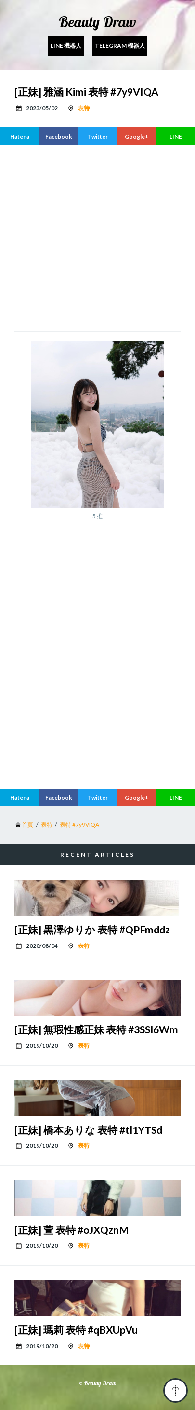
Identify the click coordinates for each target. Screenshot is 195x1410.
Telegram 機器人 (120, 45)
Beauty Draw (97, 21)
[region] (104, 237)
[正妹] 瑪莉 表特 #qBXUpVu (76, 1330)
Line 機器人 (66, 45)
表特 (84, 108)
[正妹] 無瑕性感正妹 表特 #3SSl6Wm (96, 1029)
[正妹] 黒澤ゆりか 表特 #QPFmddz (92, 929)
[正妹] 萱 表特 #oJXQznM (71, 1230)
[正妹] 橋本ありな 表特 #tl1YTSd (88, 1130)
